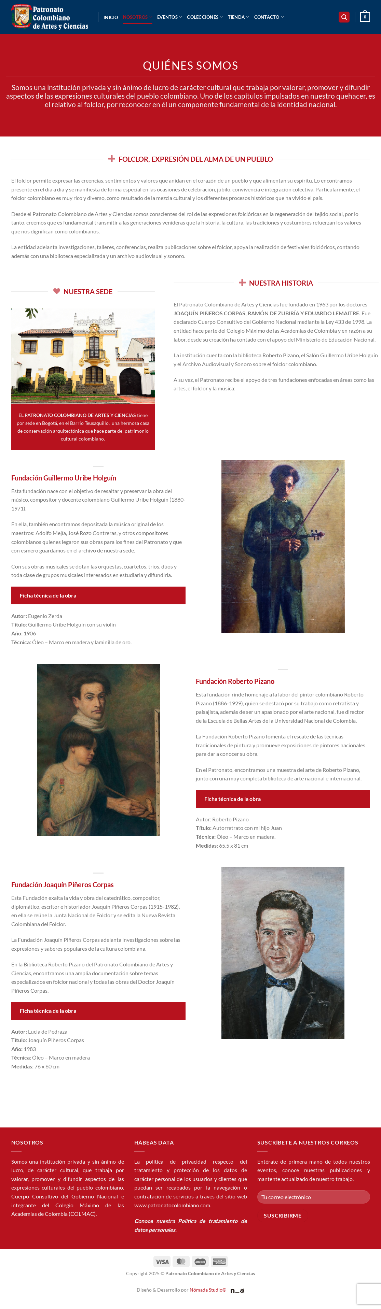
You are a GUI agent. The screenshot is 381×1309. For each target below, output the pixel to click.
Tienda (238, 17)
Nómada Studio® (208, 1290)
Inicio (111, 17)
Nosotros (138, 17)
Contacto (269, 17)
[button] (344, 17)
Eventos (169, 17)
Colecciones (205, 17)
